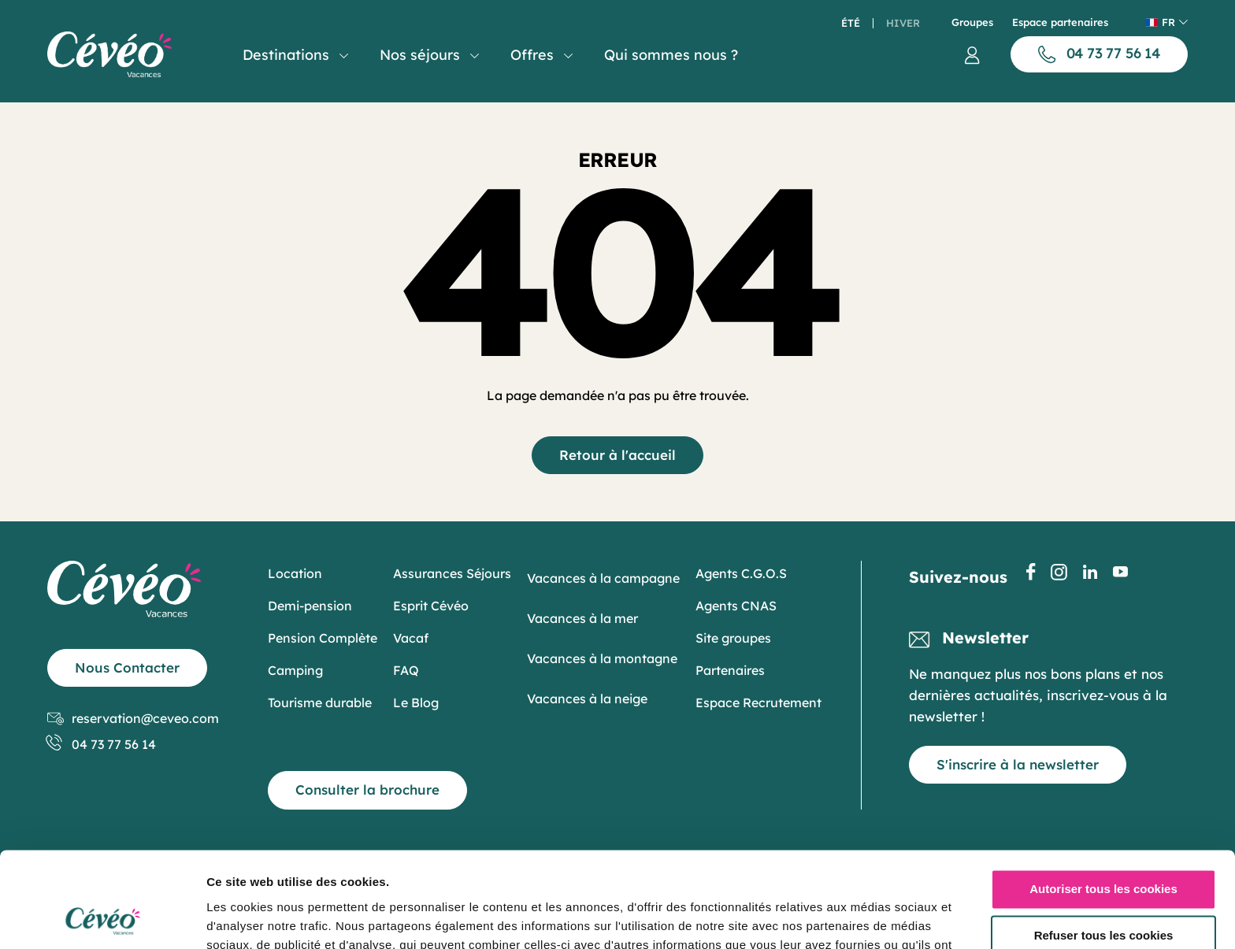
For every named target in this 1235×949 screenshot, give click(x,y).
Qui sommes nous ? (671, 55)
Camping (295, 670)
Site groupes (733, 638)
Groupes (972, 22)
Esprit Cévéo (431, 606)
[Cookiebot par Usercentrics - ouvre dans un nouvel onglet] (102, 918)
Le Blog (416, 702)
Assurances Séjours (452, 573)
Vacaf (410, 638)
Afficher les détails (259, 918)
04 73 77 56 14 (101, 744)
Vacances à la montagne (602, 658)
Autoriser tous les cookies (1103, 799)
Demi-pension (310, 606)
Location (295, 573)
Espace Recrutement (758, 702)
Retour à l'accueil (617, 455)
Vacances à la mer (582, 618)
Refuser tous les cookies (1104, 846)
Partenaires (730, 670)
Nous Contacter (127, 667)
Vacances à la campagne (603, 578)
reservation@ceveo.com (133, 718)
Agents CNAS (736, 606)
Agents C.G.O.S (741, 573)
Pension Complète (322, 638)
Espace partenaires (1060, 22)
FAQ (406, 670)
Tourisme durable (320, 702)
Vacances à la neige (587, 698)
